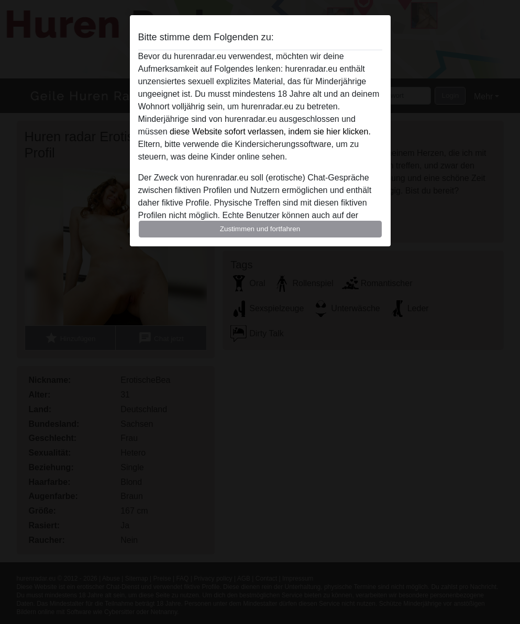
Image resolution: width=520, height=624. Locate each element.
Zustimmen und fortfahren (260, 229)
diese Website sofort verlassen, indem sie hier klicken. (270, 131)
